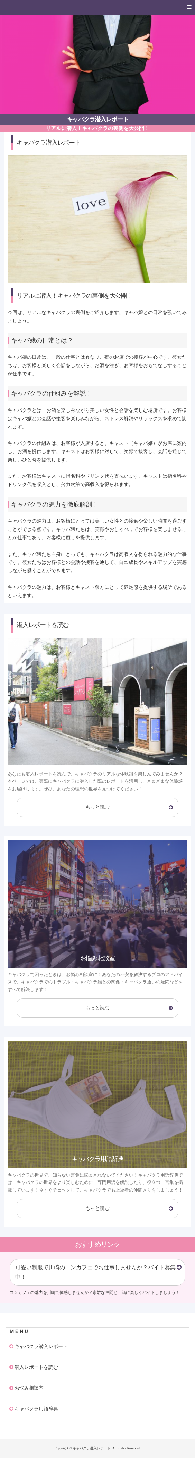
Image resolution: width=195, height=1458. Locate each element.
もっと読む (97, 807)
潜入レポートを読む (36, 1367)
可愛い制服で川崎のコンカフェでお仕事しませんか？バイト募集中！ (95, 1272)
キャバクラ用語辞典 (36, 1409)
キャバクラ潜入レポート (97, 119)
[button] (97, 7)
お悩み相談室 (29, 1388)
